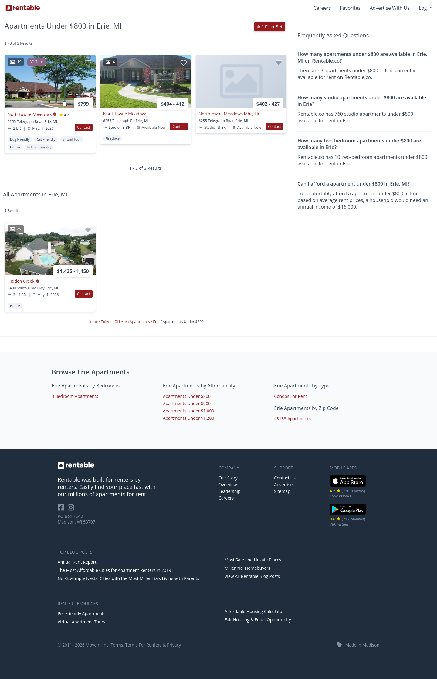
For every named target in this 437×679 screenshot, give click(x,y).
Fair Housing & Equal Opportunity (258, 620)
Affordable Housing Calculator (254, 611)
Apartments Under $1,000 (188, 411)
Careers (322, 8)
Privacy (174, 645)
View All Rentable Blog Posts (252, 576)
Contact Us (285, 478)
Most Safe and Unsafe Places (253, 560)
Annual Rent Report (77, 562)
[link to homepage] (135, 465)
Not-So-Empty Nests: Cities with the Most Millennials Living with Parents (128, 578)
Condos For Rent (290, 396)
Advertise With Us (390, 8)
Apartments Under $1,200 (188, 418)
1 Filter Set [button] (269, 26)
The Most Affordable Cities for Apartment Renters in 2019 (114, 570)
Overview (227, 484)
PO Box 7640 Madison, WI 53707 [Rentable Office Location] (76, 519)
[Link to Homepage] (22, 8)
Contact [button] (83, 127)
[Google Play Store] (348, 514)
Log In (425, 8)
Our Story (228, 478)
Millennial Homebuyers (247, 568)
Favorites (350, 8)
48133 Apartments (292, 418)
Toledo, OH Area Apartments (126, 321)
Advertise (283, 484)
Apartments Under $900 (187, 403)
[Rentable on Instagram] (72, 509)
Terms (116, 645)
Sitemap (282, 491)
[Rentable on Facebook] (63, 509)
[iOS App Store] (348, 485)
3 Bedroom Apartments (75, 396)
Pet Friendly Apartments (82, 613)
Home (93, 321)
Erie (156, 321)
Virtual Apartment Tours (81, 622)
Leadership (229, 491)
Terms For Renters (143, 645)
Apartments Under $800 (187, 396)
